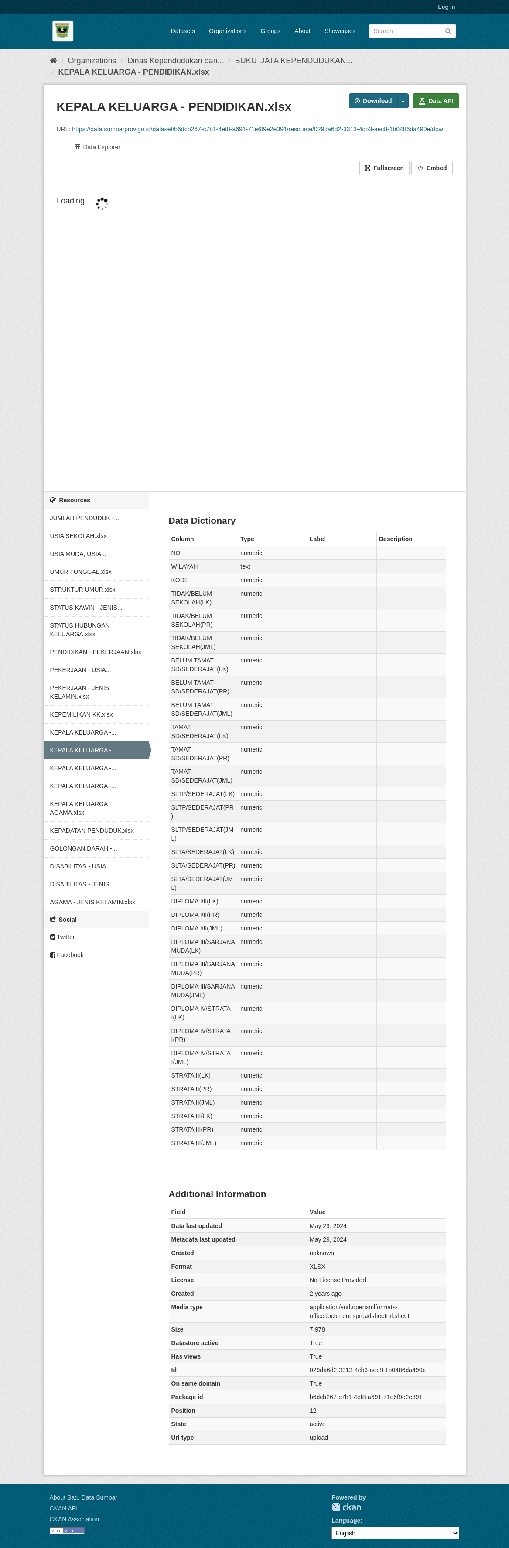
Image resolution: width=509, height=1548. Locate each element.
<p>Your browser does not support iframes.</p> (255, 334)
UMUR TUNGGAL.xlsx (81, 571)
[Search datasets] (412, 31)
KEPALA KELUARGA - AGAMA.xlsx (81, 808)
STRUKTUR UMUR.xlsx (83, 589)
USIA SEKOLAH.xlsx (78, 535)
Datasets (183, 30)
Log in (446, 6)
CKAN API (64, 1508)
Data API (436, 100)
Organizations (227, 30)
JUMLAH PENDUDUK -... (85, 518)
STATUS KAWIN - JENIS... (86, 607)
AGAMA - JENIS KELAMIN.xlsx (92, 902)
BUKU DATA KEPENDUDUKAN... (293, 60)
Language (345, 1520)
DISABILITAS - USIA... (81, 866)
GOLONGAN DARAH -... (83, 848)
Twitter (62, 937)
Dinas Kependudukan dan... (175, 60)
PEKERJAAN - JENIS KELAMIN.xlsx (79, 692)
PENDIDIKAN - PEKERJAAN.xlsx (95, 652)
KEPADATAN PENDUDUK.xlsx (92, 830)
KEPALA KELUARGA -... (83, 732)
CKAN (346, 1507)
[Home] (53, 60)
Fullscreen (384, 168)
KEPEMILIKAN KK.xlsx (81, 714)
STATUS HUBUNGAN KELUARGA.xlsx (80, 630)
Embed (432, 168)
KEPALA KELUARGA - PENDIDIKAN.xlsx (133, 72)
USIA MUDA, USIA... (78, 553)
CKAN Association (74, 1519)
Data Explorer (97, 147)
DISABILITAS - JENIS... (82, 884)
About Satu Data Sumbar (84, 1497)
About (302, 30)
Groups (270, 30)
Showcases (340, 30)
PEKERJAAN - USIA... (80, 669)
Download (373, 100)
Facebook (67, 954)
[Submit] (448, 30)
